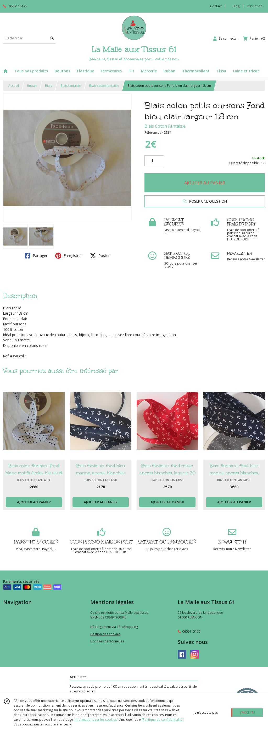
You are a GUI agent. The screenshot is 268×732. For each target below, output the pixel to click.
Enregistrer (68, 255)
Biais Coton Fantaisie (165, 126)
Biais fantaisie (70, 85)
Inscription (254, 6)
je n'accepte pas (206, 712)
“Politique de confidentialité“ (162, 719)
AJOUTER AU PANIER (204, 183)
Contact (216, 6)
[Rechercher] (52, 38)
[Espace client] (225, 38)
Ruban (32, 85)
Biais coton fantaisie (104, 85)
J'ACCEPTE (247, 712)
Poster (100, 255)
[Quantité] (154, 160)
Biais (48, 85)
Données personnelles (107, 641)
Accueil (13, 85)
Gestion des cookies (105, 634)
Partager (36, 255)
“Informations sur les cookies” (96, 719)
